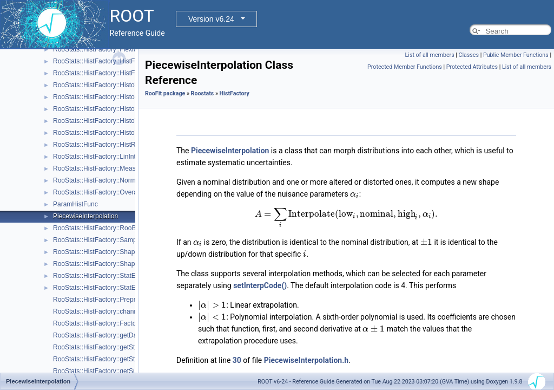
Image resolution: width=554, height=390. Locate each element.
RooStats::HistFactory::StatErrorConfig (108, 287)
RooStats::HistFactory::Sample (97, 240)
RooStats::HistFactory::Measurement (106, 168)
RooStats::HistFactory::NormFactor (103, 180)
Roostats (202, 93)
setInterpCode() (260, 285)
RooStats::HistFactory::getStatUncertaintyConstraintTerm (135, 347)
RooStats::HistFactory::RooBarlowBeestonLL (117, 228)
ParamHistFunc (75, 204)
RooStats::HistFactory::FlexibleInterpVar (110, 49)
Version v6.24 (211, 19)
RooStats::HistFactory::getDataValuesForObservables (130, 335)
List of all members (429, 54)
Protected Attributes (472, 66)
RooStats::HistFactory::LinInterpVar (104, 156)
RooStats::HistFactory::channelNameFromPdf (118, 311)
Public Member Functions (516, 54)
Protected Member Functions (404, 66)
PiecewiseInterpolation (85, 216)
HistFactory (234, 93)
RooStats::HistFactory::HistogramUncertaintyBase (125, 97)
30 (237, 360)
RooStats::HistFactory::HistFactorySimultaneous (122, 73)
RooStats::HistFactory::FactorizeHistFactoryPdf (121, 323)
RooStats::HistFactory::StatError (99, 276)
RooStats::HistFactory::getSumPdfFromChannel (122, 371)
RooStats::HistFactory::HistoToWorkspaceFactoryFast (130, 132)
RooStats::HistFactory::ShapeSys (101, 264)
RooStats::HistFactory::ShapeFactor (105, 252)
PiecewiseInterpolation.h (306, 360)
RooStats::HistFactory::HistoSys (99, 109)
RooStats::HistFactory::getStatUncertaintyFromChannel (133, 359)
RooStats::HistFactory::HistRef (97, 144)
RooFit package (165, 93)
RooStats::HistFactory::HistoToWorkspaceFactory (124, 121)
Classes (469, 54)
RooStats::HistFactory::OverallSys (102, 192)
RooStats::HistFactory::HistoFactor (103, 85)
